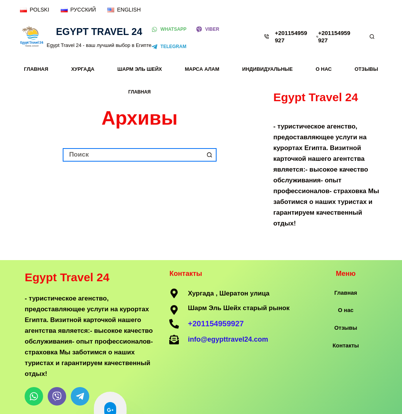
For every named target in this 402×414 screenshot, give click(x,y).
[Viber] (207, 29)
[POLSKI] (34, 9)
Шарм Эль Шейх (139, 69)
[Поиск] (372, 36)
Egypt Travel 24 (99, 31)
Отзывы (366, 69)
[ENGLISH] (123, 9)
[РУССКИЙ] (78, 9)
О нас (324, 69)
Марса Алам (202, 69)
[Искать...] (133, 155)
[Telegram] (169, 47)
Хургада (83, 69)
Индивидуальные (267, 69)
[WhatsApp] (169, 29)
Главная (36, 69)
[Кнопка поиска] (210, 155)
